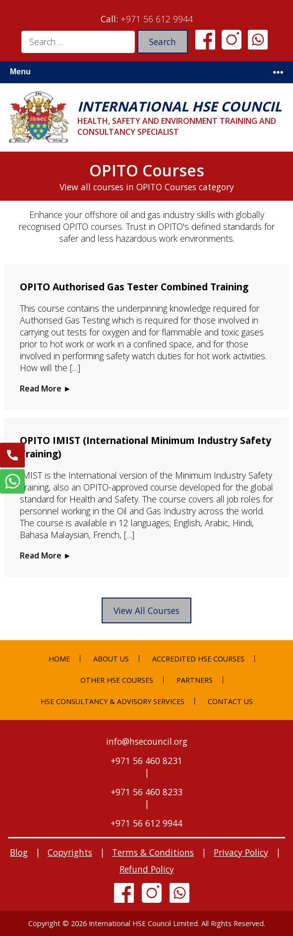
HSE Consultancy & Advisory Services (112, 701)
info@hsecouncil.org (146, 741)
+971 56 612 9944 (156, 19)
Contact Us (230, 701)
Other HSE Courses (116, 680)
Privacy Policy (241, 852)
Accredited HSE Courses (198, 658)
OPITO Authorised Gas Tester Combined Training (134, 286)
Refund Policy (146, 869)
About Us (111, 658)
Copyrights (70, 852)
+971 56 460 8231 (146, 761)
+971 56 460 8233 (146, 792)
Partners (194, 680)
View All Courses (146, 610)
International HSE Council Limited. (144, 923)
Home (59, 658)
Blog (19, 852)
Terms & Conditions (153, 852)
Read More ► (45, 388)
